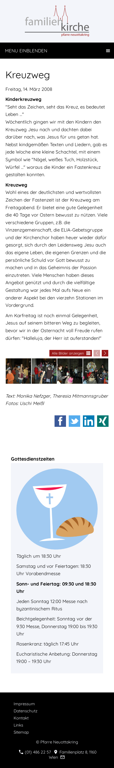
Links (18, 725)
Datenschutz (25, 710)
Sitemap (21, 732)
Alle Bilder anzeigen (68, 353)
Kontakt (21, 718)
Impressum (24, 703)
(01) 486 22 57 (35, 752)
